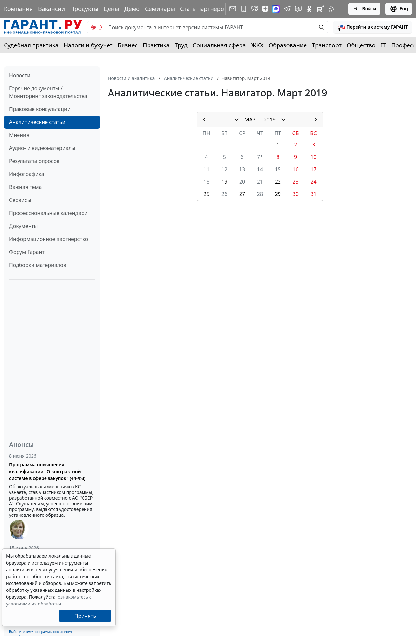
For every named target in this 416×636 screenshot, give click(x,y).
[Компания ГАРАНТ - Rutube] (320, 9)
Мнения (19, 135)
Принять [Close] (85, 615)
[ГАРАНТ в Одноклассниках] (309, 9)
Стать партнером (204, 9)
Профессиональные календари (48, 213)
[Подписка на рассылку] (233, 9)
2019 (270, 119)
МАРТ (251, 119)
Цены (111, 9)
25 (206, 193)
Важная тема (25, 187)
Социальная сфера (219, 45)
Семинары (160, 9)
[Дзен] (265, 9)
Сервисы (20, 200)
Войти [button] (364, 9)
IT (383, 45)
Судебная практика (31, 45)
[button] (372, 27)
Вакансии (51, 9)
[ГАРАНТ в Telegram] (287, 9)
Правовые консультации (40, 109)
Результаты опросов (34, 161)
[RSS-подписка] (331, 9)
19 (224, 181)
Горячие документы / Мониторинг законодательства (48, 92)
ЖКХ (257, 45)
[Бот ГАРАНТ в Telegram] (298, 9)
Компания (18, 9)
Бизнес (127, 45)
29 (278, 193)
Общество (361, 45)
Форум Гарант (27, 252)
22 (278, 181)
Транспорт (327, 45)
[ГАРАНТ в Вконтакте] (255, 9)
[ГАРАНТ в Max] (276, 9)
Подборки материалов (37, 265)
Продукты (84, 9)
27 (242, 193)
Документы (23, 226)
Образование (288, 45)
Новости (19, 75)
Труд (181, 45)
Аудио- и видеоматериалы (42, 148)
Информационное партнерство (48, 239)
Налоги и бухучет (88, 45)
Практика (156, 45)
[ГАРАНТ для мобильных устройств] (244, 9)
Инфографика (26, 174)
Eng (399, 9)
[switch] (96, 27)
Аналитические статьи (37, 122)
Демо (132, 9)
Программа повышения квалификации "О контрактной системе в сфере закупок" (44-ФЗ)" (48, 471)
